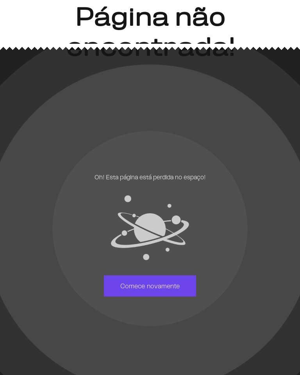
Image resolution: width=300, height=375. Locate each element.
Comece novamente (150, 286)
